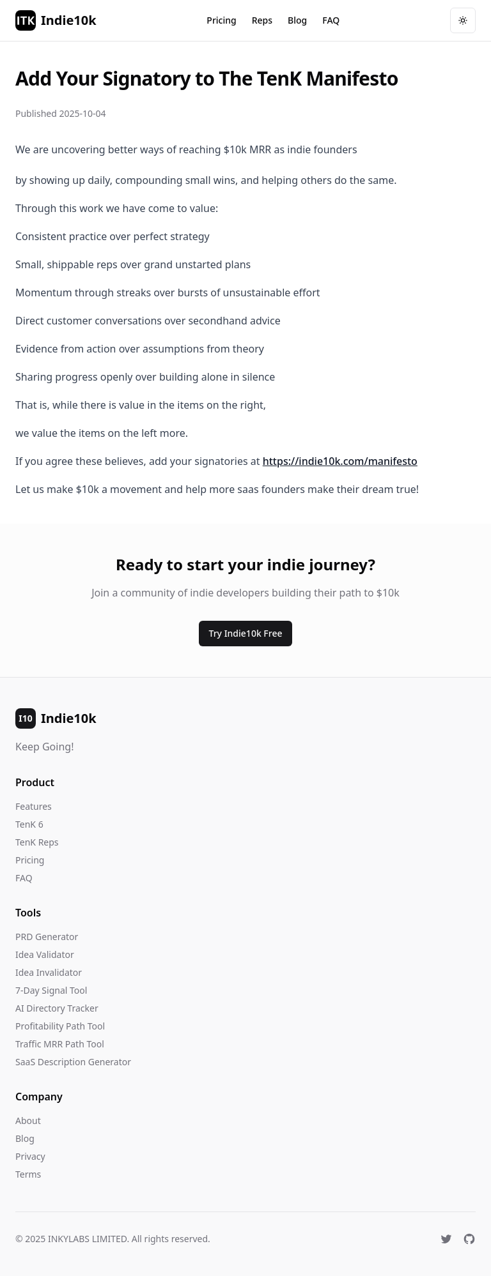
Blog (297, 20)
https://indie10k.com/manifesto (340, 461)
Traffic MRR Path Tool (59, 1044)
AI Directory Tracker (56, 1008)
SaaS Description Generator (73, 1062)
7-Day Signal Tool (51, 990)
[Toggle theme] (463, 20)
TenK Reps (37, 842)
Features (33, 806)
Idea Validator (44, 954)
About (28, 1120)
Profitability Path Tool (60, 1026)
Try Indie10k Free (246, 633)
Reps (262, 20)
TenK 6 (29, 824)
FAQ (330, 20)
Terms (28, 1174)
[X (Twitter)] (446, 1239)
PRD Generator (46, 936)
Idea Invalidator (48, 972)
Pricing (221, 20)
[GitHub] (469, 1239)
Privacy (30, 1156)
